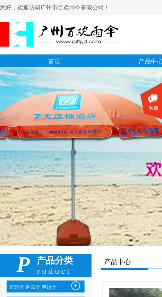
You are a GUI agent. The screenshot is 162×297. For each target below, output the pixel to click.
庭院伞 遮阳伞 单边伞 (32, 287)
